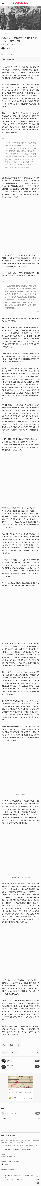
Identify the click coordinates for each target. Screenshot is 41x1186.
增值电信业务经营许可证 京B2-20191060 (9, 1156)
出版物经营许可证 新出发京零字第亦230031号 (10, 1169)
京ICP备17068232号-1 (5, 1159)
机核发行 (29, 1149)
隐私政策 (27, 1175)
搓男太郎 (9, 1060)
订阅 (37, 1066)
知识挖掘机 (4, 33)
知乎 (2, 1149)
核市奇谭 (24, 1149)
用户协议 (21, 1175)
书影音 (11, 1045)
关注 (37, 1060)
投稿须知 (16, 1175)
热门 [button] (36, 1118)
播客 (13, 1149)
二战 (4, 1045)
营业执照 (3, 1154)
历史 (19, 1045)
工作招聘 (3, 1177)
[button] (4, 59)
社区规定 (32, 1175)
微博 (6, 1149)
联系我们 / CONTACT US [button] (7, 1175)
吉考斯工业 (17, 1149)
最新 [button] (39, 1118)
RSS (33, 1149)
